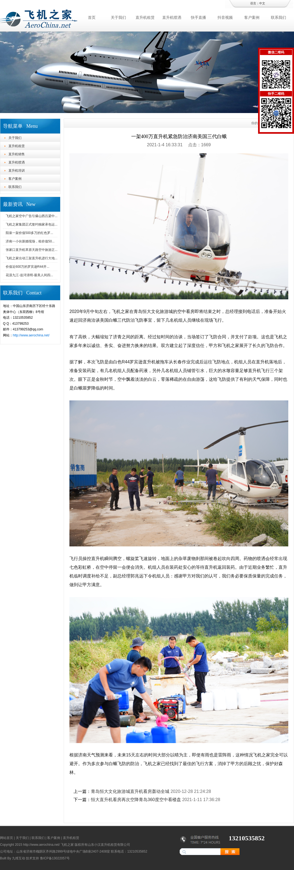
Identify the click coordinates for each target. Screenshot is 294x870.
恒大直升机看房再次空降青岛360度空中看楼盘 (136, 799)
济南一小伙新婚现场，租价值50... (30, 241)
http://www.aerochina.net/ (31, 335)
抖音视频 (225, 17)
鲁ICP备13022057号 (55, 858)
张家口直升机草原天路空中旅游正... (31, 250)
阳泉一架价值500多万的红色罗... (29, 233)
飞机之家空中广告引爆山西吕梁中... (31, 216)
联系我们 (278, 17)
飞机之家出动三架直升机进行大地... (31, 258)
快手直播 (198, 17)
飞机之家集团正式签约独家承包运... (31, 224)
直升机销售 (16, 154)
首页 (92, 17)
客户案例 (251, 17)
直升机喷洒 (171, 17)
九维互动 (18, 858)
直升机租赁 (145, 17)
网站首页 (6, 838)
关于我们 (118, 17)
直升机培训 (16, 170)
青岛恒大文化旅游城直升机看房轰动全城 (130, 791)
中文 (262, 3)
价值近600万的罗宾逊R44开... (27, 267)
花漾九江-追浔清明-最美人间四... (29, 275)
